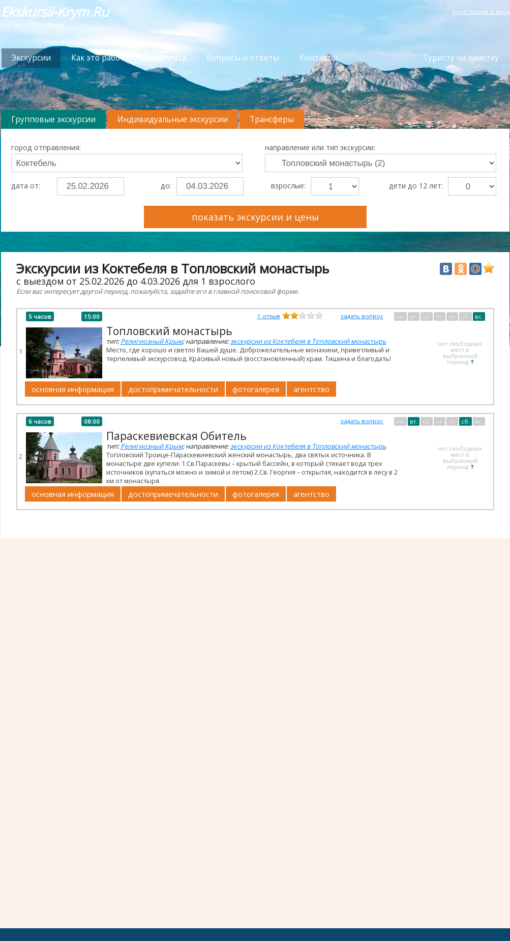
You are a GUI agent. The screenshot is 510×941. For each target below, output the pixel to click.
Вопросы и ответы (242, 57)
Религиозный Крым (152, 341)
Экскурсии (31, 57)
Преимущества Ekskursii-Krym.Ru (438, 212)
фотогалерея (255, 389)
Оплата (172, 57)
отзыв (268, 316)
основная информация (73, 389)
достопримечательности (173, 389)
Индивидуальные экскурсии (172, 119)
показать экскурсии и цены (255, 217)
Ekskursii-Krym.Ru (55, 12)
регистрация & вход (480, 11)
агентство (311, 389)
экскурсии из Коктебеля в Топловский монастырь (308, 341)
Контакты (318, 57)
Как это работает (104, 57)
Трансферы (272, 119)
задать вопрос (362, 316)
